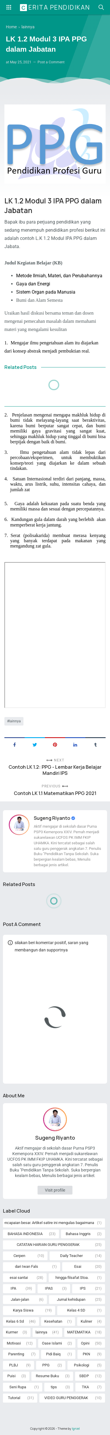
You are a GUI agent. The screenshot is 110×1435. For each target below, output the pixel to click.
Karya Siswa (23, 1310)
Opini (85, 1343)
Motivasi (14, 1343)
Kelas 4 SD (76, 1310)
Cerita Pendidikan (55, 7)
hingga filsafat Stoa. (72, 1277)
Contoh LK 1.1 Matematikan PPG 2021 (55, 793)
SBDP (84, 1376)
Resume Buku (47, 1376)
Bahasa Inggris (78, 1234)
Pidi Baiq (53, 1354)
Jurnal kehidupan (71, 1299)
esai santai (19, 1277)
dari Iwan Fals (26, 1266)
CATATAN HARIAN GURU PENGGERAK (48, 1244)
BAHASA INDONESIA (25, 1234)
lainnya (15, 721)
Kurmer (12, 1332)
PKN (86, 1354)
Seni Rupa (17, 1387)
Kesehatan (53, 1321)
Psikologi (81, 1365)
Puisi (11, 1376)
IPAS (49, 1288)
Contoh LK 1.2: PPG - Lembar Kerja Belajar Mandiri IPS (55, 770)
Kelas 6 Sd (15, 1321)
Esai (77, 1266)
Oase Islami (52, 1343)
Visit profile (55, 1190)
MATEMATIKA (78, 1332)
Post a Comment (51, 62)
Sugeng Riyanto (52, 818)
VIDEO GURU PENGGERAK (66, 1398)
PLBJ (13, 1365)
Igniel (76, 1429)
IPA (13, 1288)
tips (54, 1387)
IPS (83, 1288)
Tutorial (14, 1398)
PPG (46, 1365)
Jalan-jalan (20, 1299)
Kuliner (86, 1321)
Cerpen (19, 1255)
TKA (85, 1387)
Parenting (16, 1354)
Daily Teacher (71, 1255)
